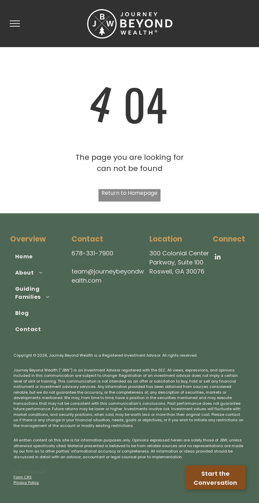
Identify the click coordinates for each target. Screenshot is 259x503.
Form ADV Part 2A (29, 471)
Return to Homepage (129, 193)
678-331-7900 (92, 253)
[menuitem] (38, 257)
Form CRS (22, 477)
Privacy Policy (26, 482)
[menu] (15, 23)
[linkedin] (218, 257)
